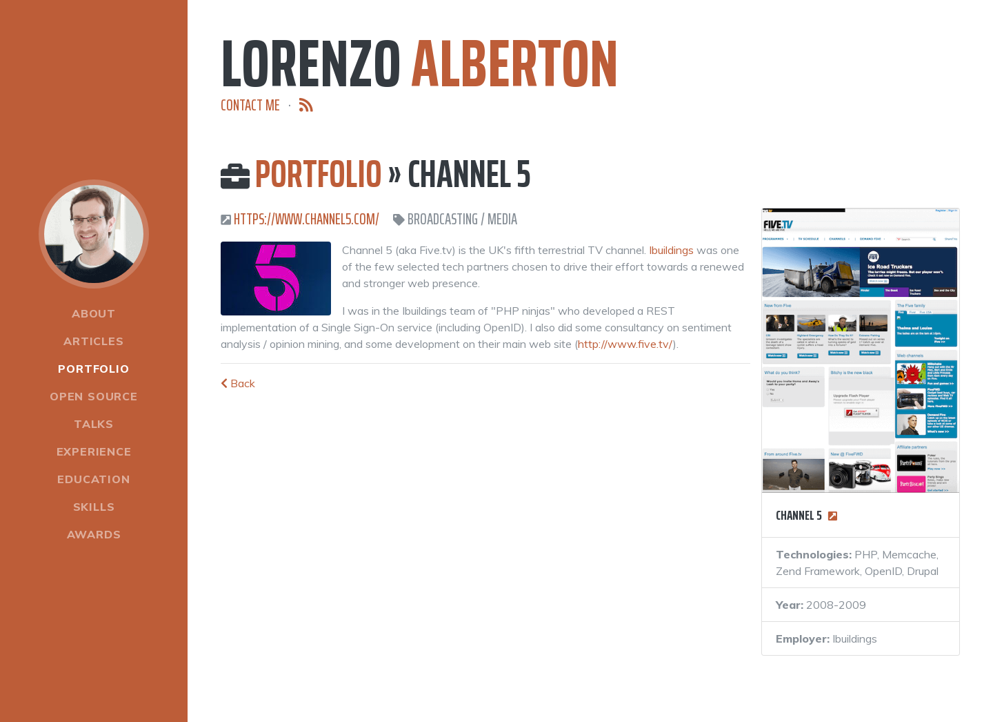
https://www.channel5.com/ (306, 219)
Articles (93, 341)
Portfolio (93, 368)
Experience (94, 451)
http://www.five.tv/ (625, 344)
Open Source (94, 396)
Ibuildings (671, 250)
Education (93, 479)
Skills (94, 507)
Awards (94, 534)
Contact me (250, 105)
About (94, 313)
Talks (94, 424)
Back (238, 383)
